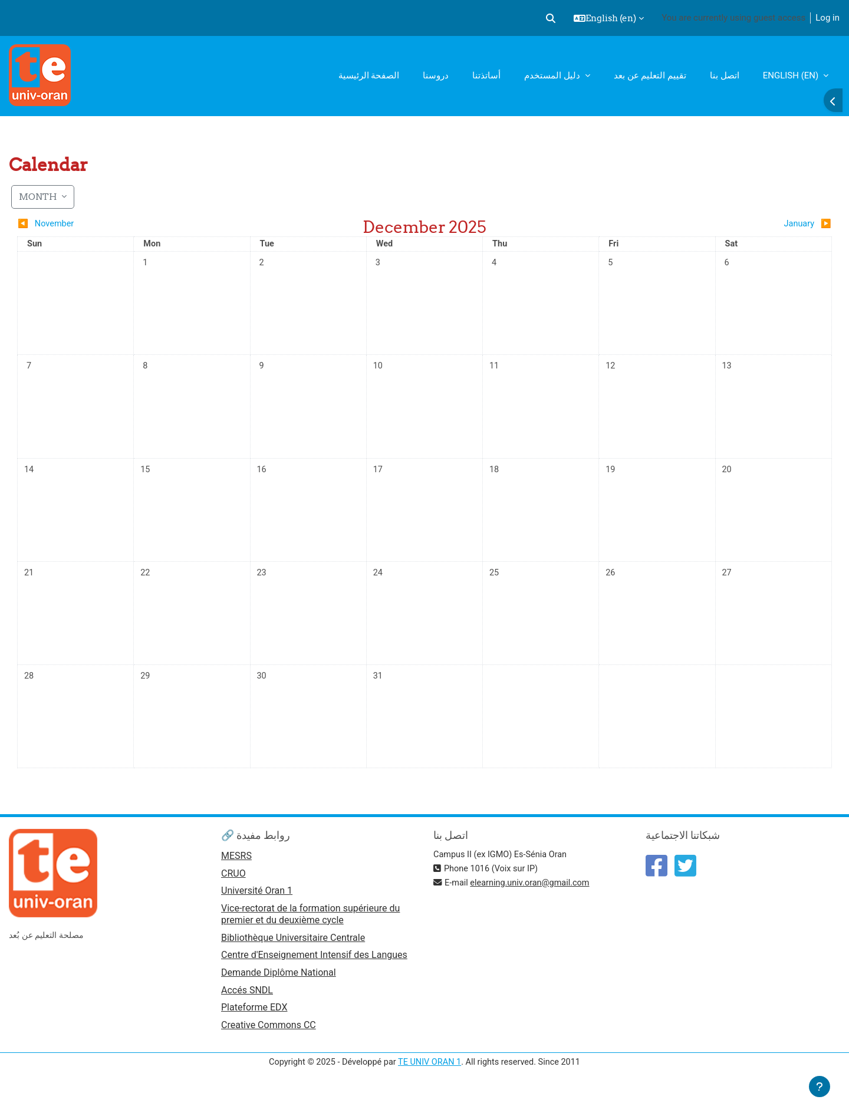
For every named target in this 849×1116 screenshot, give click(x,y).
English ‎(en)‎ (792, 75)
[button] (551, 18)
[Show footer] (819, 1086)
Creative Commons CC (268, 1048)
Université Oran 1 (256, 911)
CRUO (233, 892)
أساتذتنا (486, 75)
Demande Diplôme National (278, 994)
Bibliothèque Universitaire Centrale (293, 958)
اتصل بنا (724, 75)
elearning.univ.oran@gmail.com (533, 902)
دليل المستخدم (553, 75)
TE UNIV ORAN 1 (429, 1085)
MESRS (236, 875)
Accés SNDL (247, 1012)
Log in (827, 17)
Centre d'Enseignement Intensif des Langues (314, 976)
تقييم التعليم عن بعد (650, 75)
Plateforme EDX (254, 1030)
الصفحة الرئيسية (369, 75)
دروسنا (436, 75)
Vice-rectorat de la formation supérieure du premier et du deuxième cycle (310, 934)
